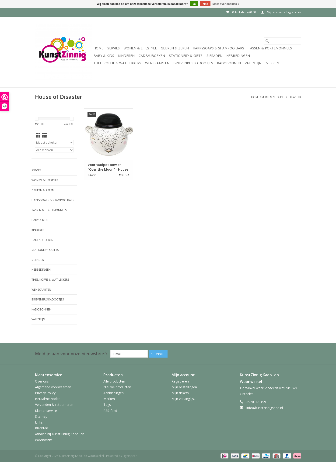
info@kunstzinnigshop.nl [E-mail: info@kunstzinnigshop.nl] (264, 408)
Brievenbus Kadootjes (193, 63)
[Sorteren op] (54, 142)
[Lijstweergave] (44, 135)
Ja (194, 4)
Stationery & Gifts (186, 55)
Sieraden (214, 55)
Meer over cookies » (226, 4)
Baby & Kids (104, 55)
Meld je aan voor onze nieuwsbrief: (71, 353)
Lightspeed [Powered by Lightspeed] (130, 456)
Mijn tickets (180, 393)
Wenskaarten (157, 63)
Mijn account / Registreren (281, 12)
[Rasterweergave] (38, 135)
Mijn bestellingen (184, 387)
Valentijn (253, 63)
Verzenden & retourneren (54, 404)
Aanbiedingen (113, 393)
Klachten (41, 428)
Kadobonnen (229, 63)
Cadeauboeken (152, 55)
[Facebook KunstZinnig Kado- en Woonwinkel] (297, 354)
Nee (205, 4)
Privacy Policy (45, 393)
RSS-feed (110, 410)
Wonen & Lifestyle (140, 48)
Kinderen (126, 55)
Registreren (180, 381)
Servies (113, 48)
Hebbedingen (238, 55)
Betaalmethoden (47, 398)
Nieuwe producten (117, 387)
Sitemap (41, 416)
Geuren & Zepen (175, 48)
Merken (272, 63)
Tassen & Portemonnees (270, 48)
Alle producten (114, 381)
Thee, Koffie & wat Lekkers (117, 63)
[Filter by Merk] (54, 149)
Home (98, 48)
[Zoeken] (282, 41)
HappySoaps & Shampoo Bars (218, 48)
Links (39, 422)
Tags (107, 404)
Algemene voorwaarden (53, 387)
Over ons (42, 381)
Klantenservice (46, 410)
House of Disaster (287, 97)
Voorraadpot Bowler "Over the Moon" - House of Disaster (108, 167)
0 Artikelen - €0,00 (241, 12)
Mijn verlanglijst (183, 398)
